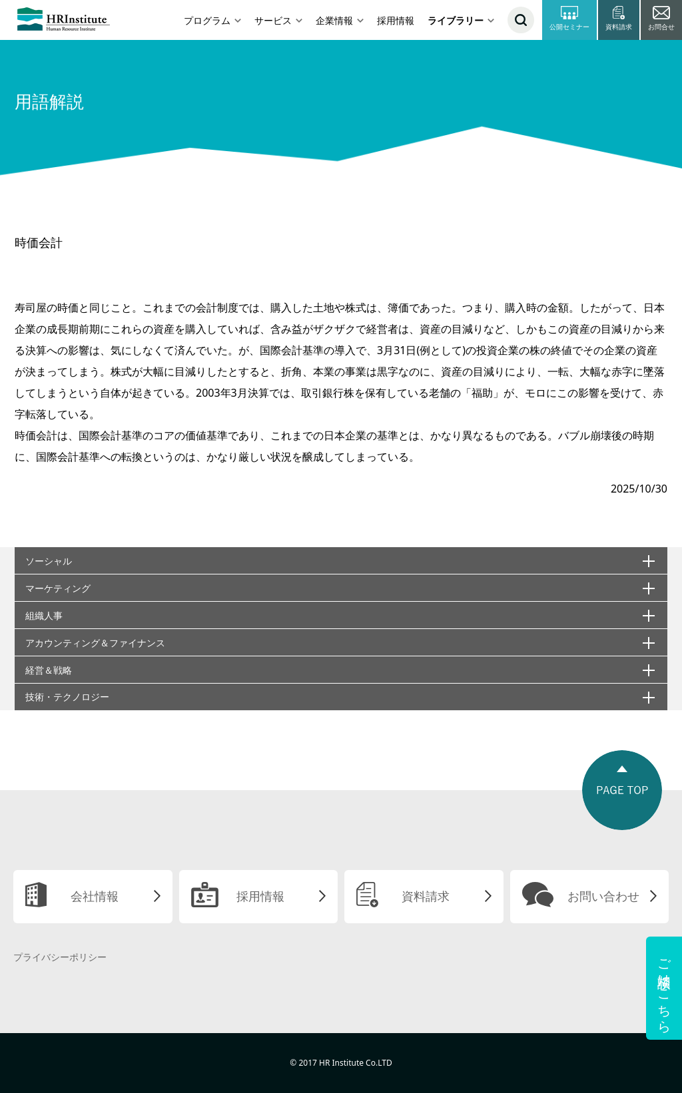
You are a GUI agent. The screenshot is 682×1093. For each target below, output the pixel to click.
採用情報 (395, 20)
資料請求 (426, 896)
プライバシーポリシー (60, 957)
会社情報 (95, 896)
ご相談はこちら (664, 988)
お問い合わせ (603, 896)
